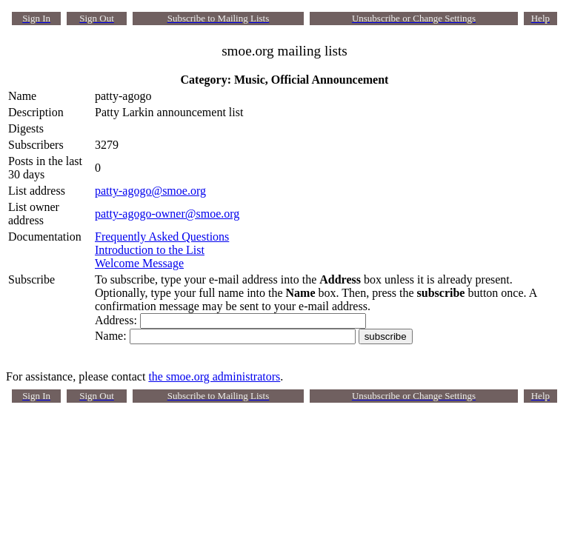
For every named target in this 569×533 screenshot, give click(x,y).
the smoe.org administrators (214, 376)
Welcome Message (139, 263)
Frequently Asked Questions (162, 236)
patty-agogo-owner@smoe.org (167, 213)
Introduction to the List (149, 250)
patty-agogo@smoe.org (150, 190)
